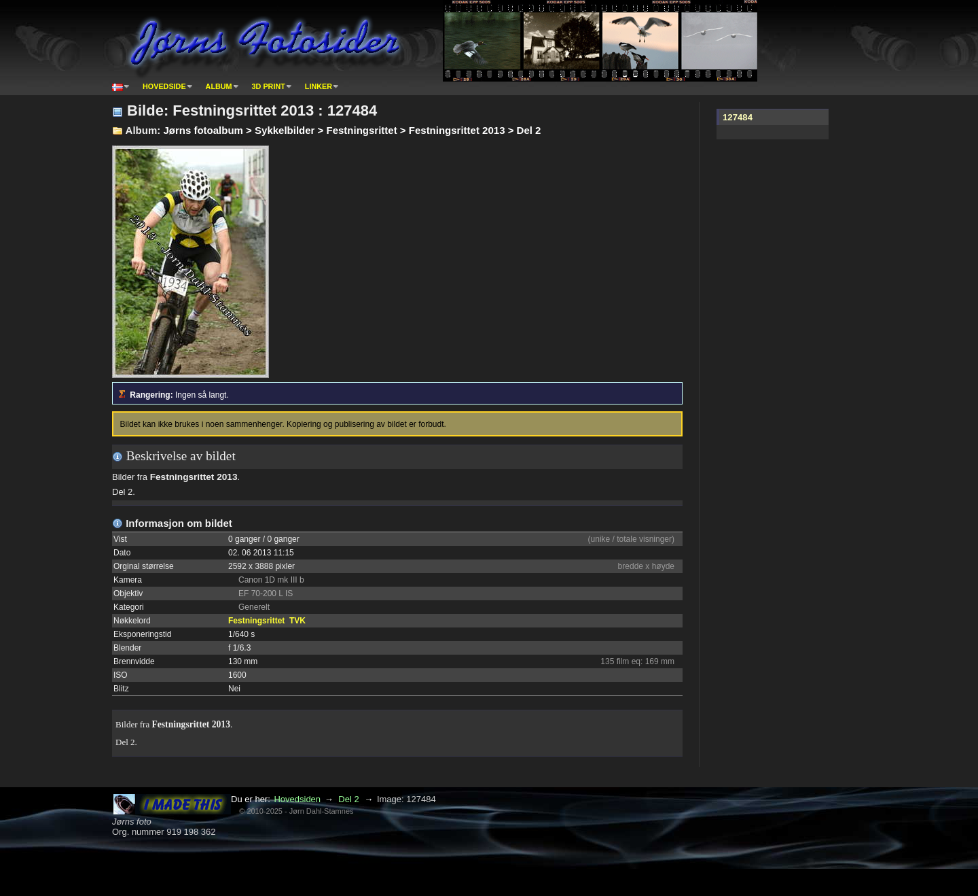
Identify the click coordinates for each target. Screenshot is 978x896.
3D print (268, 86)
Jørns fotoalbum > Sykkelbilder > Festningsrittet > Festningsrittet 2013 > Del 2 (352, 130)
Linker (318, 86)
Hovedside (164, 86)
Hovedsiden (297, 799)
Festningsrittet (256, 620)
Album (219, 86)
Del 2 (348, 799)
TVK (297, 620)
